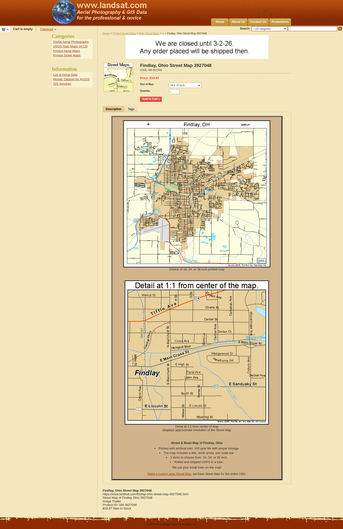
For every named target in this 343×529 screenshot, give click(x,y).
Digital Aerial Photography (71, 42)
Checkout (46, 29)
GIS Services (62, 84)
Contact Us (258, 22)
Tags (131, 109)
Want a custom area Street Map (169, 474)
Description (113, 109)
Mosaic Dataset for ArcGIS (71, 79)
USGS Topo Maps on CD (70, 46)
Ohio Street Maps (149, 33)
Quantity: (145, 91)
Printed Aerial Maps (66, 51)
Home (220, 22)
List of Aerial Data (65, 74)
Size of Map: (147, 84)
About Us (238, 22)
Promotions (280, 22)
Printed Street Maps (124, 33)
